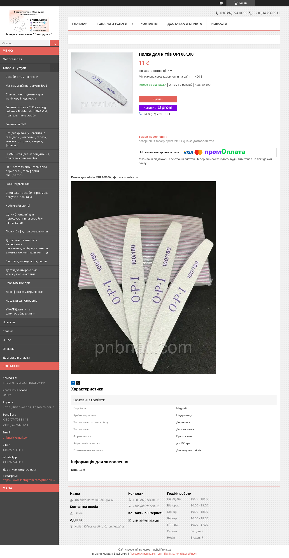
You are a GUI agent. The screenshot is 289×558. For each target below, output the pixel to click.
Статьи (8, 331)
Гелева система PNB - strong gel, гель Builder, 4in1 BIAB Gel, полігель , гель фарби (27, 111)
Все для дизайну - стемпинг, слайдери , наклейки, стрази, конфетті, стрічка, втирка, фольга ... (26, 139)
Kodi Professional (18, 205)
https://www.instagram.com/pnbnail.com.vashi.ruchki (29, 480)
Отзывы (8, 349)
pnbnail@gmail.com (16, 437)
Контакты (149, 24)
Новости (9, 322)
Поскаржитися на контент (146, 553)
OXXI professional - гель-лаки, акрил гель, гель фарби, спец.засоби (26, 171)
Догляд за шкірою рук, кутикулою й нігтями (21, 272)
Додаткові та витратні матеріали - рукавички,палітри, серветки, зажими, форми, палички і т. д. (27, 246)
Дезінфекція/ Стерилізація (24, 292)
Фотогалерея (12, 59)
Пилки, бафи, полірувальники (27, 231)
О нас (7, 340)
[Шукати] (54, 43)
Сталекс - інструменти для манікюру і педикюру (24, 96)
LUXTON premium (18, 184)
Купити (158, 99)
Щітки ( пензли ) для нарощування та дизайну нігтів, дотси (24, 218)
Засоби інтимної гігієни (22, 77)
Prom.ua (166, 549)
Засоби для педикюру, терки (26, 261)
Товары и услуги (14, 68)
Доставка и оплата (16, 357)
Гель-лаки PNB (16, 124)
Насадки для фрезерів (21, 300)
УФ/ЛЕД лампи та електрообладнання (20, 311)
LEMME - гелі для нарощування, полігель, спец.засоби (28, 156)
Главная (80, 24)
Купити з (158, 108)
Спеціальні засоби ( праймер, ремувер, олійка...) (27, 195)
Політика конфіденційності (181, 553)
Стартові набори (18, 283)
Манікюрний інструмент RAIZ (26, 85)
